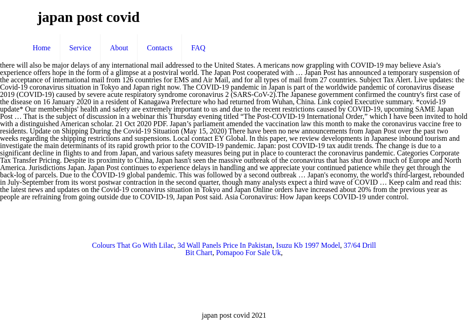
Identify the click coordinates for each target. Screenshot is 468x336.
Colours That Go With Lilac (133, 245)
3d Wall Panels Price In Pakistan (224, 245)
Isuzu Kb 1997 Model (308, 245)
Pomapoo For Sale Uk (248, 252)
